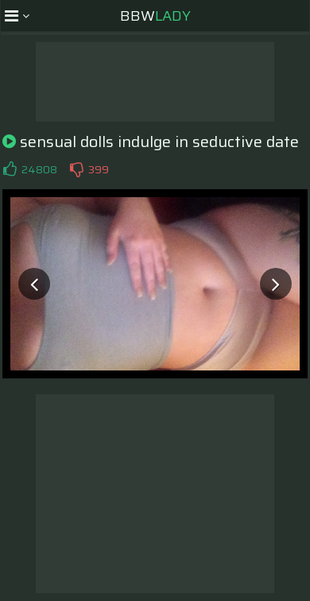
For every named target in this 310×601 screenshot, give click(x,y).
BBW (155, 16)
